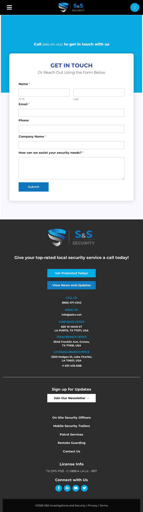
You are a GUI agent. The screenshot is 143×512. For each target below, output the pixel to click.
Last (76, 99)
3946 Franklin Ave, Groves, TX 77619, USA (71, 343)
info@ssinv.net (72, 314)
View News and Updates (71, 285)
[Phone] (71, 129)
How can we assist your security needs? (51, 152)
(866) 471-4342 (52, 44)
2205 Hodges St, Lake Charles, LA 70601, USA (71, 358)
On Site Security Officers (71, 417)
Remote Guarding (71, 443)
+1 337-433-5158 (72, 365)
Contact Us (71, 451)
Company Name (32, 136)
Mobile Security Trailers (71, 426)
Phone (24, 120)
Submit (33, 187)
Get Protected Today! (71, 273)
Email (24, 104)
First (22, 99)
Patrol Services (71, 434)
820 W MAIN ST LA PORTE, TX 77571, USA (72, 328)
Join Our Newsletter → (71, 398)
